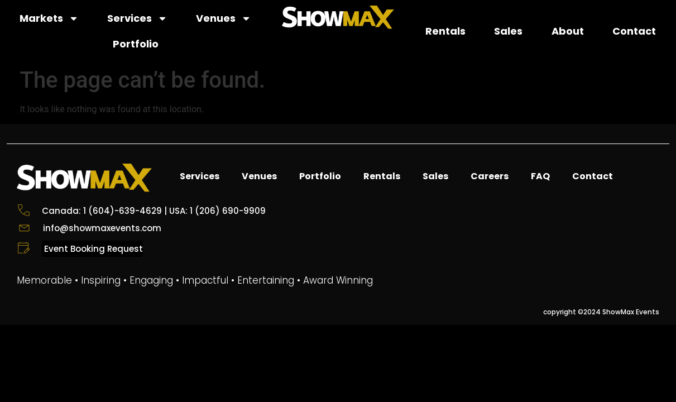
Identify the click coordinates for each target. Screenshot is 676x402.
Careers (490, 176)
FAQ (540, 176)
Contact (634, 31)
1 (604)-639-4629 (122, 211)
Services (137, 18)
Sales (508, 31)
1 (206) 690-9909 (228, 211)
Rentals (445, 31)
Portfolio (136, 44)
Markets (49, 18)
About (568, 31)
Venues (223, 18)
